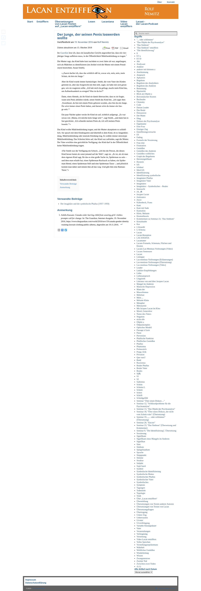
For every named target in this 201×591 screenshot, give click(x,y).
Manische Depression (146, 287)
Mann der (141, 289)
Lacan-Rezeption (144, 235)
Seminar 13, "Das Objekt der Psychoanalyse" (156, 409)
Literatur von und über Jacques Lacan (153, 281)
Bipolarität (141, 91)
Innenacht (141, 189)
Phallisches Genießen (146, 341)
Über (159, 2)
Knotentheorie (143, 216)
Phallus (140, 344)
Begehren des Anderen (146, 86)
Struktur (140, 460)
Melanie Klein (143, 300)
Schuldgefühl (142, 398)
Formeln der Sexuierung (147, 140)
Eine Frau (141, 126)
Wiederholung (143, 553)
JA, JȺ (139, 192)
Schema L (141, 387)
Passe (139, 333)
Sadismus (141, 382)
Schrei (139, 392)
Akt (138, 61)
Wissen (140, 556)
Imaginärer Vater (144, 181)
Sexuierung (141, 433)
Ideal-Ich (140, 170)
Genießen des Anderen (146, 151)
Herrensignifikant (144, 159)
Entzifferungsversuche (146, 132)
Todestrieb (141, 490)
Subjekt (140, 463)
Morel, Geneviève (144, 311)
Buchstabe (141, 99)
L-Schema (141, 230)
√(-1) (139, 566)
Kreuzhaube (142, 221)
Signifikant (141, 436)
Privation (140, 354)
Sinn (139, 444)
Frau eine (140, 143)
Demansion (141, 113)
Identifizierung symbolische (148, 175)
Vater (139, 528)
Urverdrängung (143, 523)
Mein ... (140, 297)
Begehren (141, 80)
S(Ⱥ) (139, 373)
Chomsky (141, 102)
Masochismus (142, 292)
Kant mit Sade (143, 208)
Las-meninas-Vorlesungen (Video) (151, 265)
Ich (138, 164)
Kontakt (171, 2)
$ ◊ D (139, 59)
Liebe (139, 273)
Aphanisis (141, 78)
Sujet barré (141, 466)
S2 (138, 379)
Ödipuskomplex (143, 325)
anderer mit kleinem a (146, 69)
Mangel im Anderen (145, 284)
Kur (138, 224)
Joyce (139, 200)
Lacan (139, 232)
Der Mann (141, 115)
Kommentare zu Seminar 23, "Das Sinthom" (155, 219)
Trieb (139, 496)
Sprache (140, 452)
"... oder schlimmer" (145, 39)
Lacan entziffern (39, 588)
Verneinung (141, 536)
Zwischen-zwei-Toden (146, 564)
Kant (139, 205)
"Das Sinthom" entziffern (147, 48)
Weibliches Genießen (146, 550)
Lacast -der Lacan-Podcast (147, 23)
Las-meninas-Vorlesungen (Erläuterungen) (155, 259)
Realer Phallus (143, 365)
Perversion (141, 336)
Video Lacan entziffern (126, 24)
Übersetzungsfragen (145, 509)
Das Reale (141, 110)
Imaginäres (141, 183)
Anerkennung (142, 72)
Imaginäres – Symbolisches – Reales (152, 186)
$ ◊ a (139, 56)
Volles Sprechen (143, 542)
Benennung (141, 88)
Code (139, 105)
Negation (140, 317)
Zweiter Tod (142, 561)
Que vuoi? (141, 357)
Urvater (140, 520)
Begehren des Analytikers (147, 83)
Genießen (141, 148)
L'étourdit (141, 227)
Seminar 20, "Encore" (146, 422)
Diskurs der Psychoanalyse (148, 121)
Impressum (30, 580)
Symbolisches (142, 482)
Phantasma (141, 346)
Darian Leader (143, 107)
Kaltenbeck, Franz (144, 202)
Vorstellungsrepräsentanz (147, 545)
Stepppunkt (141, 455)
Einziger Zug (142, 129)
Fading (139, 137)
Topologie (141, 493)
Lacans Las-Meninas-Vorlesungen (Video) (155, 249)
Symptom (141, 485)
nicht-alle (141, 319)
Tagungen (141, 488)
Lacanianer (141, 240)
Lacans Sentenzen (144, 251)
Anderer (140, 67)
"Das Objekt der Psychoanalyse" (150, 42)
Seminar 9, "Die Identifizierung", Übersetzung (156, 431)
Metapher (141, 303)
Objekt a (140, 322)
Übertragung (142, 512)
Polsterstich (141, 349)
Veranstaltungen (143, 531)
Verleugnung (142, 534)
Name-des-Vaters (144, 314)
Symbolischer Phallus (146, 477)
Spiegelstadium (143, 450)
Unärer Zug (141, 515)
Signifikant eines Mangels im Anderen (153, 439)
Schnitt (140, 390)
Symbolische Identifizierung (149, 471)
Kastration (141, 211)
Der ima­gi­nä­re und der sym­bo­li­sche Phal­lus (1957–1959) (84, 204)
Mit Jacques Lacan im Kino (148, 308)
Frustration (141, 145)
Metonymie (141, 306)
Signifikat (141, 441)
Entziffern (42, 21)
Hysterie (140, 162)
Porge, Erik (141, 352)
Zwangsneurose (143, 558)
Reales (139, 371)
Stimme (140, 458)
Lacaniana (108, 21)
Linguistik (141, 278)
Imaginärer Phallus (145, 178)
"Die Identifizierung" (146, 50)
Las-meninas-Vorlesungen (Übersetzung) (154, 262)
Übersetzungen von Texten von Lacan (153, 507)
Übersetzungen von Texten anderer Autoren (155, 504)
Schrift (139, 395)
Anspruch (141, 75)
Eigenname (141, 124)
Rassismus (141, 363)
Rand (139, 360)
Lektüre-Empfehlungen (146, 270)
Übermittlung (142, 501)
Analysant (141, 64)
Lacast (139, 254)
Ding (139, 118)
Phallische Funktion (145, 338)
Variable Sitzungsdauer (146, 526)
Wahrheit (140, 547)
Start (30, 21)
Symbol (140, 469)
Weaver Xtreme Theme (167, 588)
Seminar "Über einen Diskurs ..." (151, 401)
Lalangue (140, 257)
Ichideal (140, 167)
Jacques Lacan (143, 194)
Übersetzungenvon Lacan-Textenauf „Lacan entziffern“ (68, 24)
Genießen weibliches (145, 154)
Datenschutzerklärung (35, 582)
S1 (138, 376)
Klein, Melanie (143, 213)
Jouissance (141, 197)
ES (138, 134)
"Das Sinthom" (143, 45)
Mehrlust (140, 295)
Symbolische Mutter (145, 474)
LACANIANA (143, 238)
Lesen (91, 21)
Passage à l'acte (143, 330)
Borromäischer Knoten (146, 97)
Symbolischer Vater (145, 479)
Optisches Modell (144, 327)
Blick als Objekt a (144, 94)
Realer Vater (142, 368)
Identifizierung (143, 173)
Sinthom (140, 447)
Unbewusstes (142, 517)
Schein (139, 384)
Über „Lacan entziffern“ (147, 498)
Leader (139, 268)
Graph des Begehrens (146, 156)
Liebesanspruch (143, 276)
